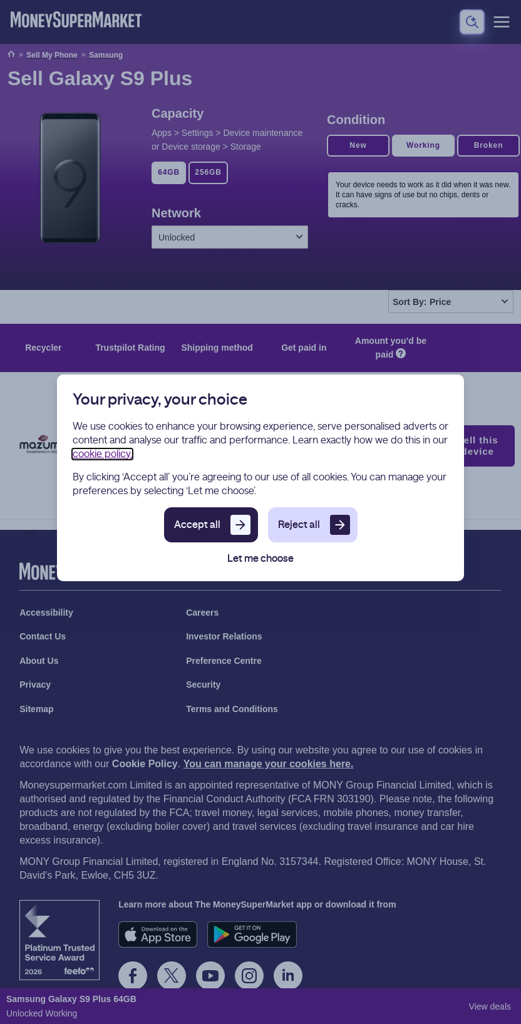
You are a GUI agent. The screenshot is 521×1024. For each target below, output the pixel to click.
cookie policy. (102, 454)
